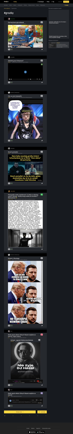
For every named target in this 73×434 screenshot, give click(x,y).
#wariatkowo (24, 23)
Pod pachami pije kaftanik (16, 22)
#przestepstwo (20, 337)
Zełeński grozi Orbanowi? (15, 61)
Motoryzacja (42, 5)
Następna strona (20, 412)
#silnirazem (24, 337)
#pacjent (15, 23)
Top (53, 1)
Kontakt (28, 428)
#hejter (15, 337)
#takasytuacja (20, 62)
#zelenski (26, 62)
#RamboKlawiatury (29, 97)
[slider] (19, 79)
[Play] (9, 79)
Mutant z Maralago (13, 258)
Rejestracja (66, 1)
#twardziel (16, 97)
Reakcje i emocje (31, 5)
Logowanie (60, 1)
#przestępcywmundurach (31, 199)
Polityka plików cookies (46, 428)
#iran (18, 23)
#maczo (19, 97)
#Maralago (25, 259)
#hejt (17, 337)
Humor (10, 5)
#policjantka (19, 199)
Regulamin (38, 428)
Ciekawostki (20, 5)
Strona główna (7, 8)
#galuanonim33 (23, 97)
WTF (8, 337)
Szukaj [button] (66, 5)
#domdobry (16, 153)
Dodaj (15, 1)
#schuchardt (20, 153)
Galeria (14, 5)
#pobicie (26, 199)
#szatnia (23, 199)
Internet (9, 97)
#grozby (13, 23)
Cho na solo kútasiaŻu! (15, 96)
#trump (20, 23)
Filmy (48, 1)
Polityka (25, 5)
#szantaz (19, 259)
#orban (24, 62)
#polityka (13, 62)
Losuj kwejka (42, 412)
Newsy (37, 5)
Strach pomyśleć (13, 152)
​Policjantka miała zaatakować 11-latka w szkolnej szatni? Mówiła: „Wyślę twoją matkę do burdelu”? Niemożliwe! (23, 196)
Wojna (9, 23)
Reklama (32, 428)
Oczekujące (41, 1)
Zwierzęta (6, 5)
